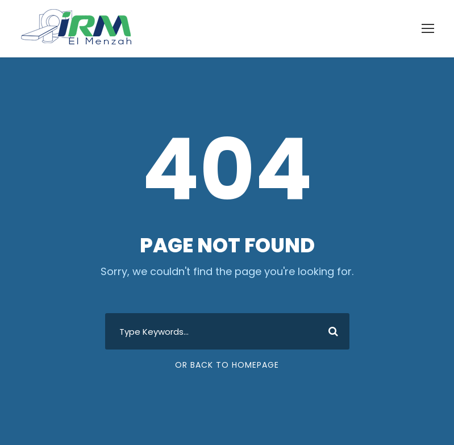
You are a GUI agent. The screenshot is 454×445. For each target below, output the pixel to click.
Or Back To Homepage (227, 365)
